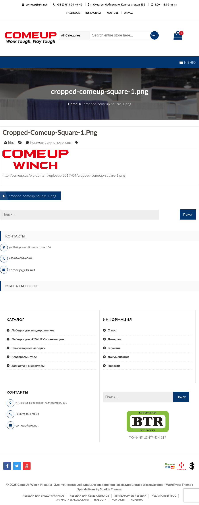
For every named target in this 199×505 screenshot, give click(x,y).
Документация (118, 357)
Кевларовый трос (24, 357)
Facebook (73, 13)
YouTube (112, 13)
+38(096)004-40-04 (20, 258)
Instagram (93, 13)
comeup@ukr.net (36, 4)
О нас (112, 330)
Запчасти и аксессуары (28, 365)
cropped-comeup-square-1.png (49, 132)
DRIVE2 (128, 13)
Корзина (137, 499)
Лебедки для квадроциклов (89, 495)
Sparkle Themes (111, 489)
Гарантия (114, 348)
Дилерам (114, 339)
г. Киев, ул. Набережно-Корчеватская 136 (118, 4)
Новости (114, 365)
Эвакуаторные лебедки (29, 348)
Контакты (119, 499)
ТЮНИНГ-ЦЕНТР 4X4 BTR (147, 437)
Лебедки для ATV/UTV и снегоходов (38, 339)
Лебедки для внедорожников (33, 330)
